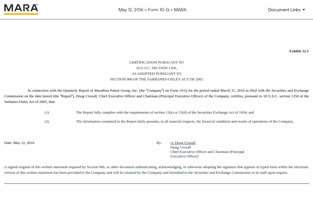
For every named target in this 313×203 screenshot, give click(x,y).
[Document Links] (288, 9)
